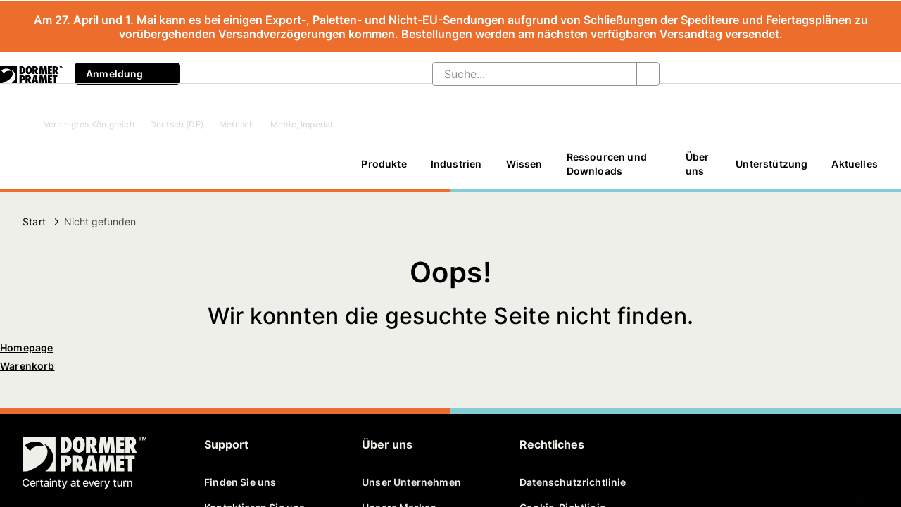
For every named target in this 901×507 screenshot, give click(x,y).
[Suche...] (523, 74)
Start (34, 221)
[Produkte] (383, 164)
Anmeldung (127, 74)
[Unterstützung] (771, 164)
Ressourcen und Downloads (607, 164)
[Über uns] (699, 164)
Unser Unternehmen (411, 482)
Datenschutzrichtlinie (572, 482)
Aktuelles (854, 164)
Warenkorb (27, 366)
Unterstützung (771, 164)
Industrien (456, 164)
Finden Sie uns (240, 482)
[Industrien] (456, 164)
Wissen (524, 164)
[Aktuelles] (854, 164)
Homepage (26, 347)
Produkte (383, 164)
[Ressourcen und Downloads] (614, 164)
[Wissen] (524, 164)
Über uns (698, 164)
